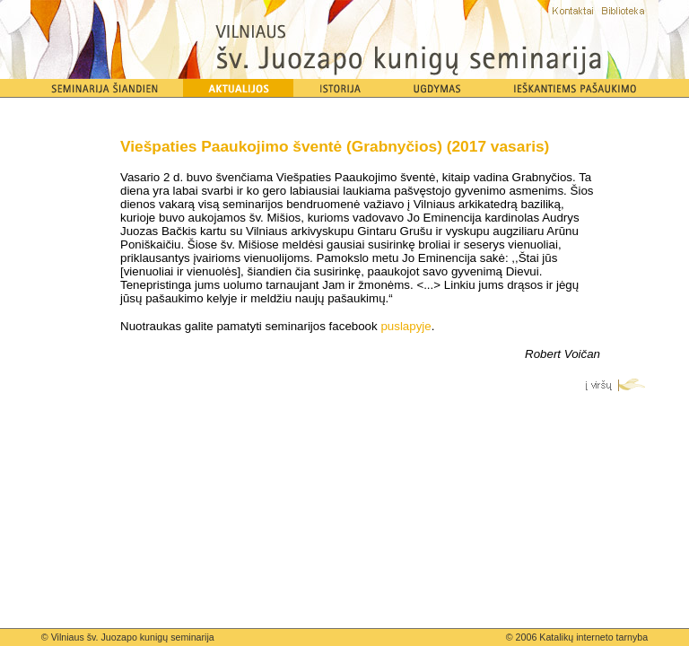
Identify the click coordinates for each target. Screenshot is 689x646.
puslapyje (405, 326)
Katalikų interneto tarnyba (593, 637)
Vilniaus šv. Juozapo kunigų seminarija (132, 637)
